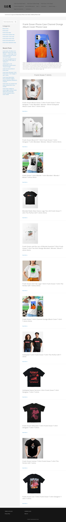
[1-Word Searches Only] (8, 22)
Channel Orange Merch (11, 14)
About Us (26, 513)
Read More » (25, 111)
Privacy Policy (7, 513)
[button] (37, 6)
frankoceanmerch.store (34, 519)
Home (6, 14)
